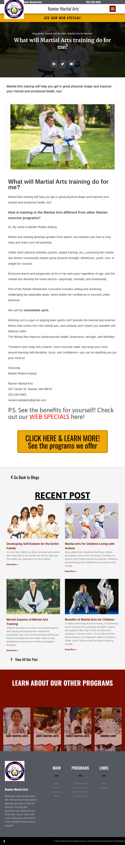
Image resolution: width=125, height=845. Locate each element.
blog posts (38, 33)
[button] (113, 9)
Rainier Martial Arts (63, 8)
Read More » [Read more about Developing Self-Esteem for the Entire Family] (12, 564)
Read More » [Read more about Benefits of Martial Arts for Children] (70, 649)
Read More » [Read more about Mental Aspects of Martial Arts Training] (12, 650)
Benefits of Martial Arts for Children (89, 619)
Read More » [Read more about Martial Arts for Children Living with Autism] (70, 571)
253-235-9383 (93, 2)
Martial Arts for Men (55, 33)
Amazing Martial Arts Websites (112, 841)
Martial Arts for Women (80, 33)
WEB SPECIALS (49, 416)
